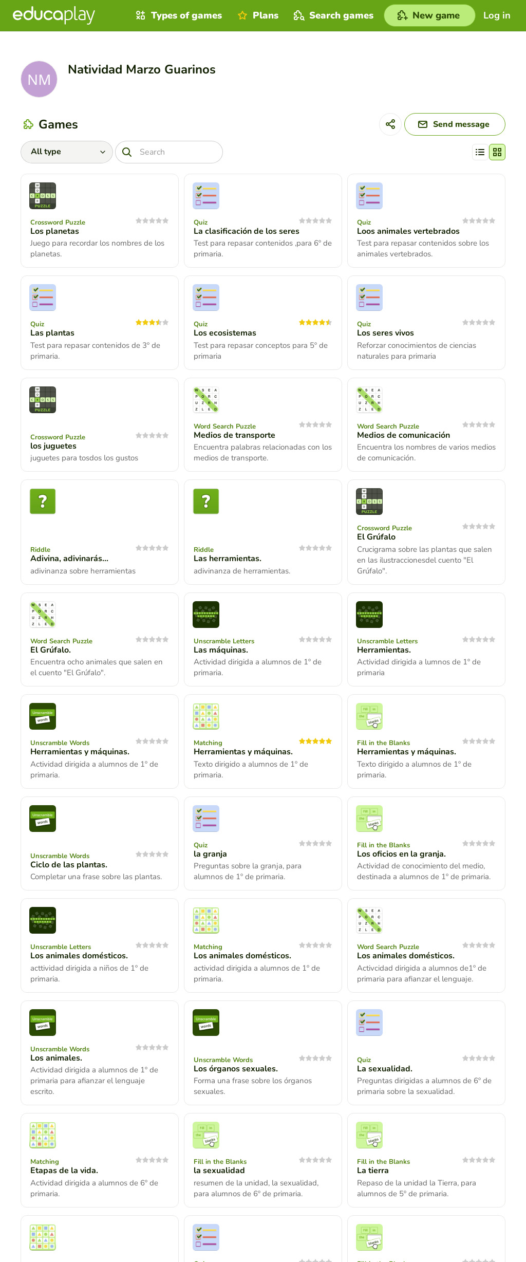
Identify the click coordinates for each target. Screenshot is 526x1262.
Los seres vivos (385, 333)
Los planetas (54, 231)
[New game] (430, 15)
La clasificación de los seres (246, 231)
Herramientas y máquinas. (79, 752)
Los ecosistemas (225, 333)
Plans (256, 15)
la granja (210, 854)
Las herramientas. (227, 558)
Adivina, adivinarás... (69, 558)
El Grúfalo (376, 537)
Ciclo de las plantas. (68, 865)
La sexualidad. (384, 1069)
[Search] (169, 152)
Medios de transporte (234, 435)
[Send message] (454, 124)
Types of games (177, 15)
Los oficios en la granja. (401, 854)
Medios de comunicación (403, 435)
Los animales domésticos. (79, 956)
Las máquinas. (221, 650)
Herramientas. (384, 650)
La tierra (373, 1170)
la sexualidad (219, 1170)
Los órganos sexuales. (236, 1069)
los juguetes (53, 446)
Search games (332, 15)
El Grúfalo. (50, 650)
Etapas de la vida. (64, 1170)
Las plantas (52, 333)
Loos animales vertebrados (408, 231)
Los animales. (56, 1058)
